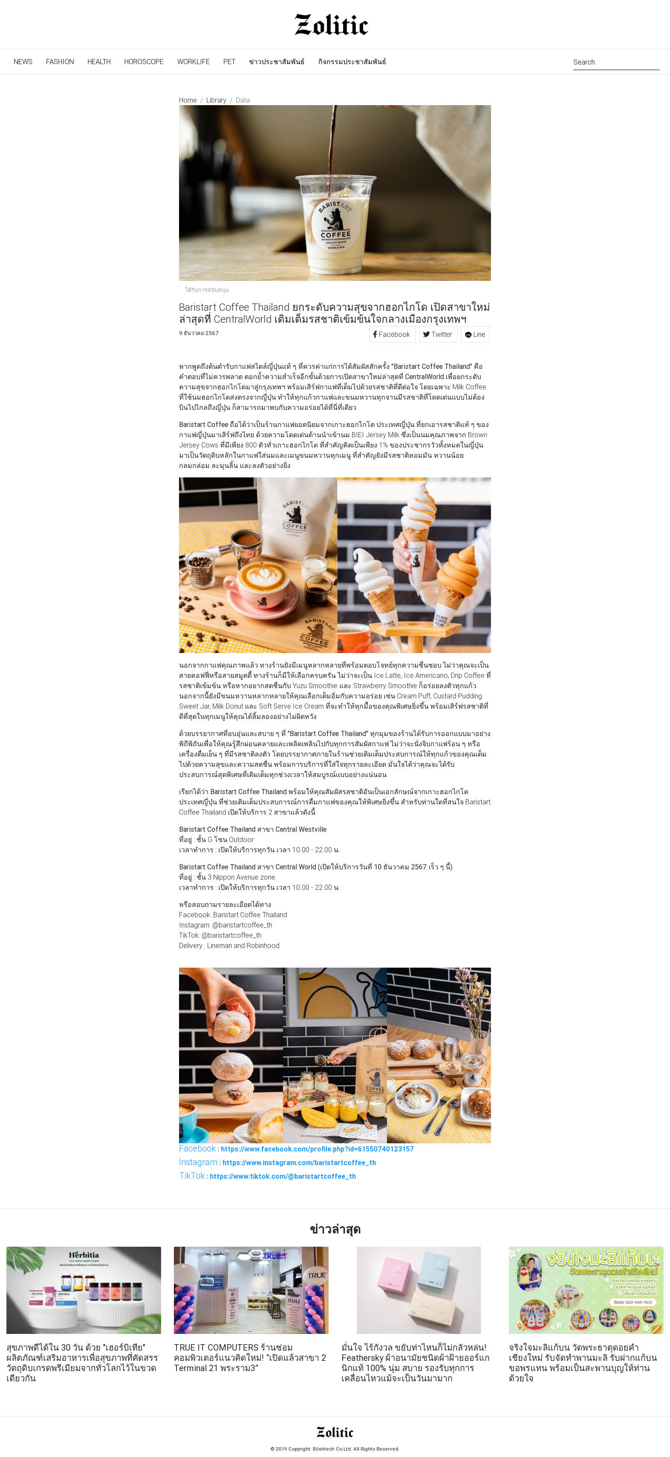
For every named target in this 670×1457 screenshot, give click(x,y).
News (26, 61)
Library (216, 100)
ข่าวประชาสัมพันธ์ (277, 61)
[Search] (616, 61)
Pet (229, 61)
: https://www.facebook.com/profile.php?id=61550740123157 (296, 1148)
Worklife (193, 61)
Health (99, 61)
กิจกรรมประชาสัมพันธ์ (352, 61)
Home (188, 100)
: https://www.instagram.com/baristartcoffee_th (277, 1162)
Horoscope (144, 61)
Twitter (438, 334)
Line (475, 334)
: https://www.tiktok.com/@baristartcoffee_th (267, 1176)
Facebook (392, 334)
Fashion (60, 61)
